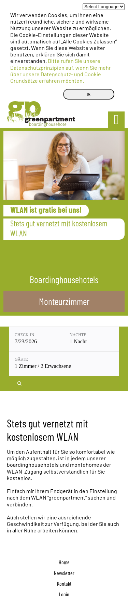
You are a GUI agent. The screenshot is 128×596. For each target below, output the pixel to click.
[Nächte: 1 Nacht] (91, 339)
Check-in (24, 334)
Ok (88, 94)
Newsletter (64, 573)
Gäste (21, 359)
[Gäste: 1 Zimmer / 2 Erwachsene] (64, 364)
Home (64, 562)
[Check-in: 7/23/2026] (36, 339)
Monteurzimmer (64, 301)
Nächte (78, 334)
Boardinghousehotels (64, 279)
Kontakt (64, 583)
